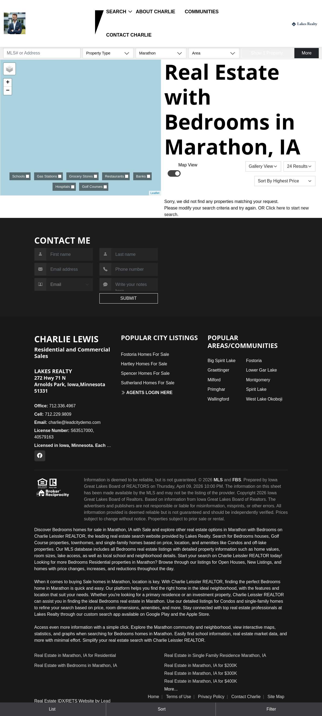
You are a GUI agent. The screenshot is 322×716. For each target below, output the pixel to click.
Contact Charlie (129, 35)
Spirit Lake (256, 389)
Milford (213, 380)
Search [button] (116, 11)
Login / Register (270, 23)
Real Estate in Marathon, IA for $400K (200, 681)
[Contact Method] (69, 284)
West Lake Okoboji (264, 399)
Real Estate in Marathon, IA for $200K (200, 665)
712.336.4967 (55, 406)
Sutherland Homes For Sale (147, 382)
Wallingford (218, 399)
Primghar (216, 389)
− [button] (7, 91)
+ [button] (7, 83)
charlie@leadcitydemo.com (67, 422)
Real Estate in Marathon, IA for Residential (75, 655)
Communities (202, 11)
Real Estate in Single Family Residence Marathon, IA (215, 655)
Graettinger (218, 370)
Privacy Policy (211, 696)
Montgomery (258, 380)
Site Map (276, 696)
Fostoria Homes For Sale (145, 354)
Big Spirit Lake (221, 360)
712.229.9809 (44, 31)
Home (153, 696)
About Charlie (155, 11)
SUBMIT (128, 298)
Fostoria (254, 360)
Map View (187, 165)
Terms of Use (178, 696)
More (306, 53)
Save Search (226, 166)
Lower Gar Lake (261, 370)
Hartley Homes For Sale (144, 364)
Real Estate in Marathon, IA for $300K (200, 673)
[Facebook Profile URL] (39, 455)
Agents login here (147, 392)
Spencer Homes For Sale (145, 373)
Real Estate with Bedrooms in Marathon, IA (75, 665)
